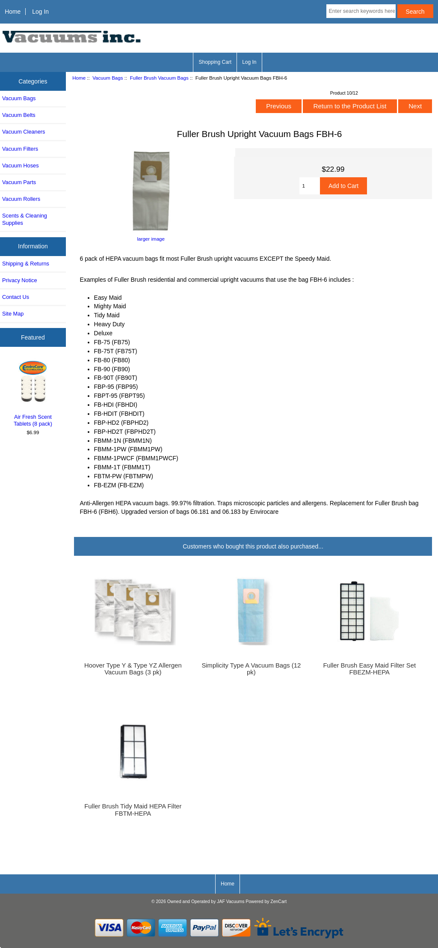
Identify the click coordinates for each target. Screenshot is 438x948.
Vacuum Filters (20, 149)
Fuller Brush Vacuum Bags (159, 77)
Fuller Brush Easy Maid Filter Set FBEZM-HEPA (369, 669)
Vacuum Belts (19, 115)
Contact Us (15, 297)
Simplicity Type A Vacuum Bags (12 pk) (251, 669)
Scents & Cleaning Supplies (24, 219)
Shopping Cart (214, 62)
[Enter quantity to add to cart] (309, 185)
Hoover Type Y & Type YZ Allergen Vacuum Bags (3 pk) (133, 669)
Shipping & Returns (25, 263)
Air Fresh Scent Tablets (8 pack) (33, 392)
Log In (40, 11)
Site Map (13, 313)
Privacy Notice (19, 280)
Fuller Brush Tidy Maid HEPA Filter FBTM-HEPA (132, 810)
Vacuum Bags (107, 77)
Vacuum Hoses (20, 165)
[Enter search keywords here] (360, 11)
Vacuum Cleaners (23, 131)
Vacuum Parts (19, 182)
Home (13, 11)
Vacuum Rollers (21, 199)
